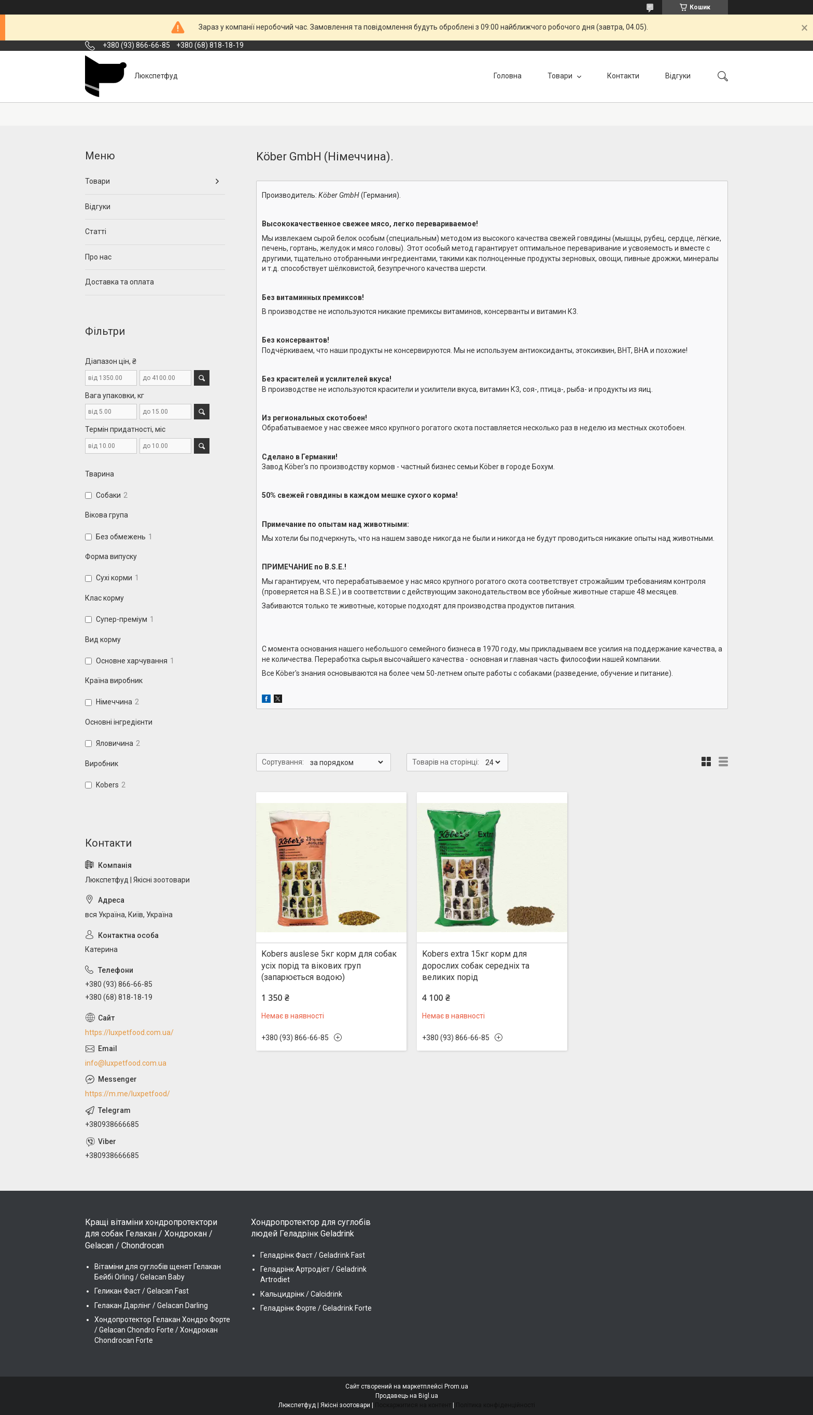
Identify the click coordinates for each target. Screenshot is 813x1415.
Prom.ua (456, 1386)
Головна (508, 76)
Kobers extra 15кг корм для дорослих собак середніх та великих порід (475, 965)
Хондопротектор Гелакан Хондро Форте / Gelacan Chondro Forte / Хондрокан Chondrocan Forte (162, 1329)
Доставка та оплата (119, 282)
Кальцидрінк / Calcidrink (301, 1294)
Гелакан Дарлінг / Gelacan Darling (151, 1305)
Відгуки (678, 76)
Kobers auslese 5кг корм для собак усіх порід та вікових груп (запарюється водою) (329, 965)
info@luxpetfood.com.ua (125, 1063)
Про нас (98, 257)
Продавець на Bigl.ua (406, 1395)
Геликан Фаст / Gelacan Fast (141, 1291)
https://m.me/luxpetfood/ (127, 1094)
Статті (95, 231)
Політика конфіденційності (495, 1405)
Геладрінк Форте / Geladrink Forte (316, 1308)
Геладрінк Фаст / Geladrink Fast (312, 1255)
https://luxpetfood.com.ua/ (129, 1032)
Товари (561, 76)
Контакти (623, 76)
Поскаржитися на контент (413, 1405)
